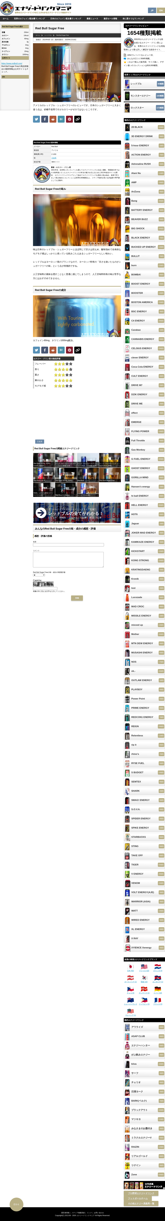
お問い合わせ (99, 1213)
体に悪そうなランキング (133, 18)
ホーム (6, 18)
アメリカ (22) (144, 970)
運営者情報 (65, 1213)
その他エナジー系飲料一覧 (141, 1203)
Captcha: (37, 583)
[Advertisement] (77, 132)
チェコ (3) (130, 992)
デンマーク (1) (144, 992)
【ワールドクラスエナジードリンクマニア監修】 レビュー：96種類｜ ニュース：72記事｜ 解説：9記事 (75, 513)
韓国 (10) (144, 981)
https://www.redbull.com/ (11, 63)
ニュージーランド (130, 1003)
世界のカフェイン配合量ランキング (29, 18)
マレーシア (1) (130, 1014)
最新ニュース (92, 18)
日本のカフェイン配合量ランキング (65, 18)
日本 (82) (130, 970)
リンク (89, 1213)
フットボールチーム (138, 1198)
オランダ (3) (157, 970)
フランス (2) (157, 1003)
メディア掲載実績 (78, 1213)
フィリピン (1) (144, 1003)
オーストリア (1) (130, 981)
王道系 (53, 158)
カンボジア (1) (157, 981)
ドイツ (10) (158, 992)
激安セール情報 (110, 18)
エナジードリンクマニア (85, 1215)
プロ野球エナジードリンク (141, 1193)
